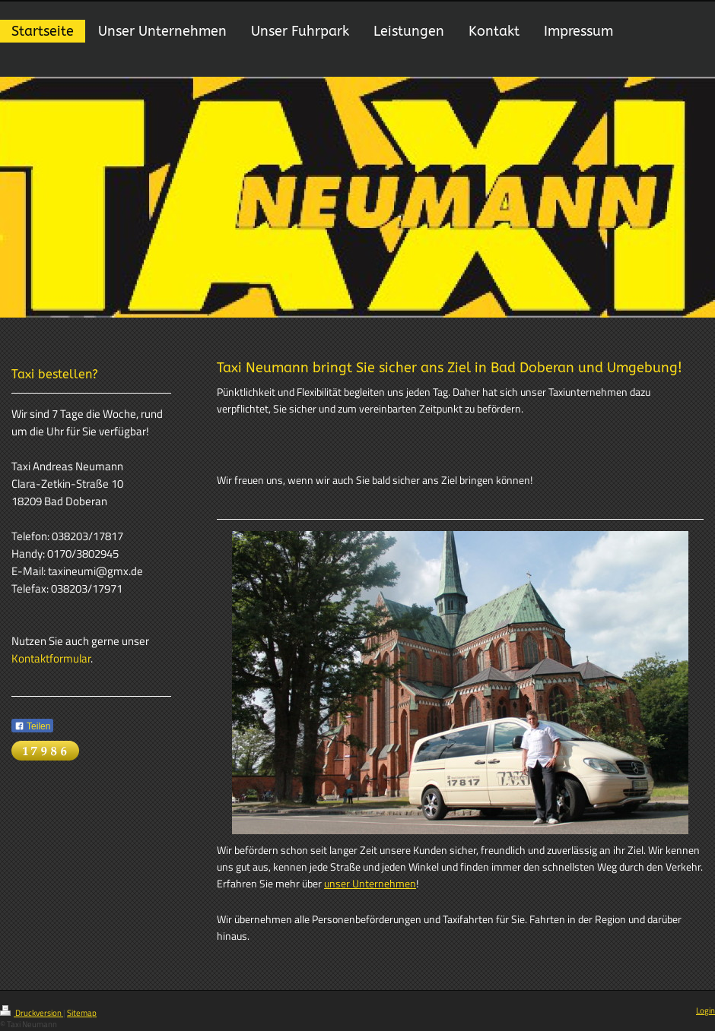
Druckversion (31, 1013)
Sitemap (82, 1013)
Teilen (32, 726)
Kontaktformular (51, 658)
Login (705, 1010)
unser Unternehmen (370, 883)
